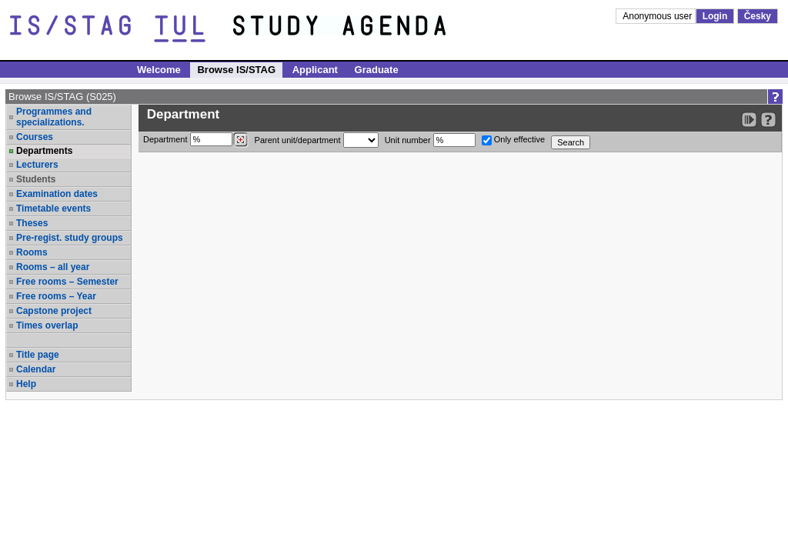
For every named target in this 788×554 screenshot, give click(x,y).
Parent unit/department (317, 140)
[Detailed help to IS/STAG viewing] (768, 120)
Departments (44, 150)
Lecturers (37, 164)
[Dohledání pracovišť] (240, 140)
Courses (34, 137)
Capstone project (54, 310)
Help (26, 384)
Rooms (32, 252)
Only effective (514, 140)
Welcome (159, 69)
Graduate (377, 69)
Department (196, 140)
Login (715, 16)
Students (35, 179)
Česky (757, 16)
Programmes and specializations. (54, 117)
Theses (32, 223)
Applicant (315, 69)
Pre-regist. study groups (69, 237)
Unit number (430, 140)
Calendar (35, 369)
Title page (37, 354)
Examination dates (57, 194)
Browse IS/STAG (236, 69)
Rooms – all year (52, 267)
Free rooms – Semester (67, 281)
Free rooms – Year (56, 296)
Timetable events (53, 208)
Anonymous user (658, 16)
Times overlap (47, 325)
